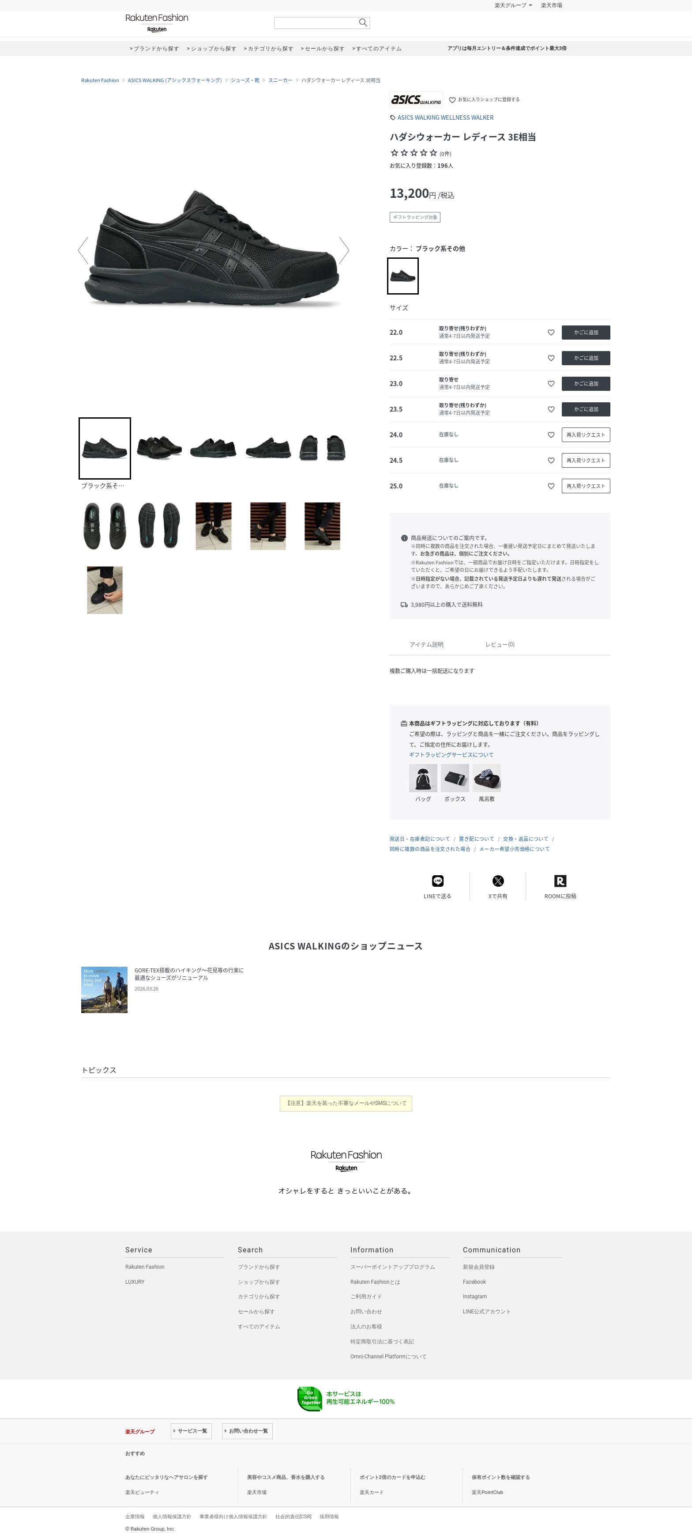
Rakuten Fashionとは (375, 1282)
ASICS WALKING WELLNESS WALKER (445, 117)
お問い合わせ (366, 1311)
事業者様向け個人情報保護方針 (233, 1516)
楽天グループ (511, 5)
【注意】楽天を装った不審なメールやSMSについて (346, 1103)
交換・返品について (526, 839)
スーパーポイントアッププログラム (392, 1267)
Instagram (475, 1296)
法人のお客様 (366, 1326)
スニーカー (280, 80)
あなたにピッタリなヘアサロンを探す (166, 1477)
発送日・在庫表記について (420, 839)
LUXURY (135, 1282)
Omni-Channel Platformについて (388, 1357)
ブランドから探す (259, 1267)
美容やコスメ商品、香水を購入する (286, 1477)
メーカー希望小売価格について (514, 849)
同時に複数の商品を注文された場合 (430, 849)
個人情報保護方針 (172, 1516)
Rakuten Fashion (193, 23)
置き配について (476, 839)
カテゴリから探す (259, 1296)
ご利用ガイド (366, 1296)
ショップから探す (259, 1282)
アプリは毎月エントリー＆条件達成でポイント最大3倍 (507, 48)
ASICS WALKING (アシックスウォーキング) (175, 80)
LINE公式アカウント (487, 1311)
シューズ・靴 (245, 80)
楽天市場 (551, 5)
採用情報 (329, 1516)
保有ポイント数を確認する (501, 1477)
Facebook (474, 1282)
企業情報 (135, 1516)
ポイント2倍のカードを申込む (392, 1477)
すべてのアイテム (259, 1326)
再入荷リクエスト (586, 435)
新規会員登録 (479, 1267)
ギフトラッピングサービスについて (451, 755)
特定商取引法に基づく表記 (382, 1342)
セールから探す (256, 1311)
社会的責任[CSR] (293, 1516)
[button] (83, 250)
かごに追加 (586, 332)
